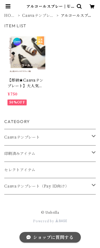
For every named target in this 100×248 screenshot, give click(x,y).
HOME (9, 15)
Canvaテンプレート (38, 15)
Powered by (50, 221)
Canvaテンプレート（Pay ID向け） (36, 186)
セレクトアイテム (19, 169)
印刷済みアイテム (19, 153)
